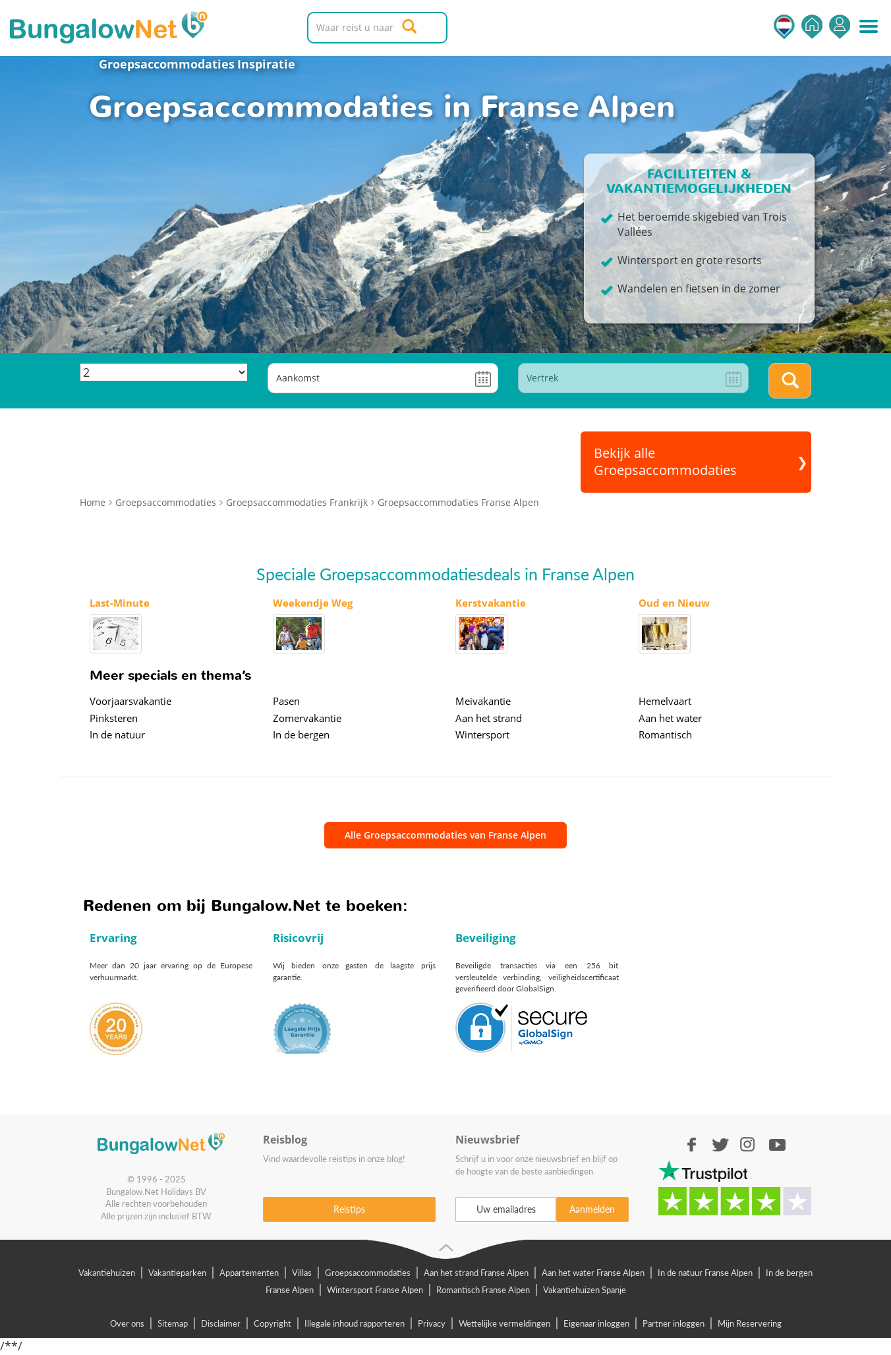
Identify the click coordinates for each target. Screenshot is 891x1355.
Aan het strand (488, 718)
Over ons (127, 1323)
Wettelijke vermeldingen (504, 1323)
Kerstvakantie (490, 602)
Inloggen (839, 26)
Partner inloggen (673, 1323)
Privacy (432, 1323)
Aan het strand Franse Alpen (476, 1272)
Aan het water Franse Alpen (593, 1272)
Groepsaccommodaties (156, 64)
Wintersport (482, 734)
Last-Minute (120, 602)
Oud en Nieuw (674, 602)
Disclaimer (221, 1323)
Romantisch (665, 734)
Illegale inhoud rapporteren (354, 1323)
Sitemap (173, 1323)
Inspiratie (266, 64)
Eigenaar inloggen (596, 1323)
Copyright (272, 1323)
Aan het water (670, 718)
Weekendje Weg (313, 602)
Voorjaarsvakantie (130, 700)
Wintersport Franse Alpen (375, 1290)
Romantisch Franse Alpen (483, 1290)
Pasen (286, 700)
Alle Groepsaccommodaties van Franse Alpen (445, 835)
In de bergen (301, 734)
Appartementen (249, 1272)
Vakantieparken (177, 1272)
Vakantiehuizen (106, 1272)
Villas (302, 1272)
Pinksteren (114, 718)
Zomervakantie (307, 718)
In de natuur (117, 734)
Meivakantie (483, 700)
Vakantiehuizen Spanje (584, 1290)
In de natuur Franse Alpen (705, 1272)
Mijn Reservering (750, 1323)
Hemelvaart (665, 700)
